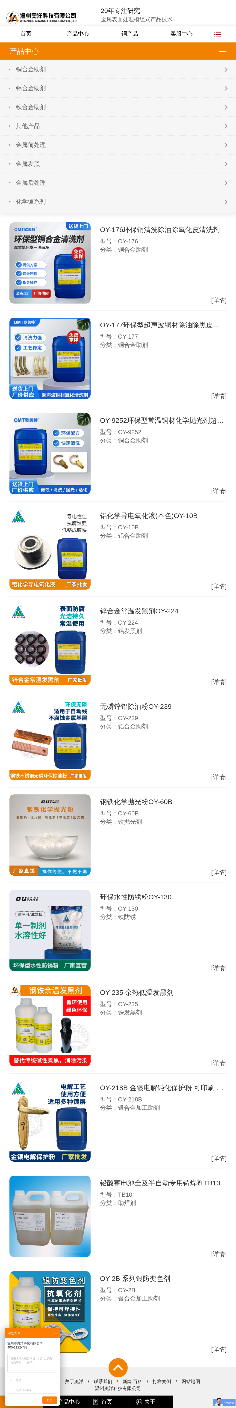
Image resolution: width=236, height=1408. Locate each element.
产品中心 (78, 33)
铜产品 (129, 33)
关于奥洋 (74, 1381)
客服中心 (182, 33)
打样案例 (162, 1381)
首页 (26, 33)
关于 (145, 1402)
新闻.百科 (132, 1381)
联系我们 (103, 1381)
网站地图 (191, 1381)
